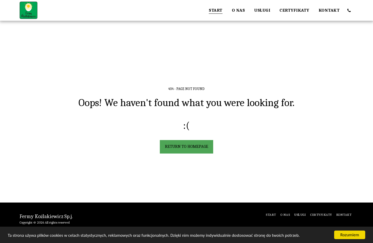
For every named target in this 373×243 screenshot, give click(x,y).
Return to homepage (186, 146)
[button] (349, 10)
